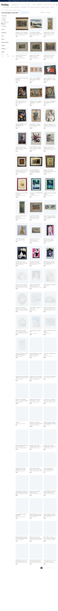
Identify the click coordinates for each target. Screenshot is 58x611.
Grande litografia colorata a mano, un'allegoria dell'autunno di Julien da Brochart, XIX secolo (22, 331)
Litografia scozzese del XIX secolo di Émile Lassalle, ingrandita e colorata (35, 285)
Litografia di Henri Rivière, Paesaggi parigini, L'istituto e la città (35, 446)
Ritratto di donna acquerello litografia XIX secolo (35, 492)
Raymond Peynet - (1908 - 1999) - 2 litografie (22, 79)
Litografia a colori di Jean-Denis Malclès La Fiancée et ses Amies (36, 377)
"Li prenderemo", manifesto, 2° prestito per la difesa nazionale (50, 400)
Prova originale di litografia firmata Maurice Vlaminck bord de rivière (36, 33)
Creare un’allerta (24, 12)
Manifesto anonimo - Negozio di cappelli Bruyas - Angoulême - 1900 (36, 102)
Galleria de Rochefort (19, 402)
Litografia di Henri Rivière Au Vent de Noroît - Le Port (49, 56)
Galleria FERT (18, 103)
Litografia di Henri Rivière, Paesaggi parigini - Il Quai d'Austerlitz (21, 469)
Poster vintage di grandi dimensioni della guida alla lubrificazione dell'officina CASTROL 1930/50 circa (49, 469)
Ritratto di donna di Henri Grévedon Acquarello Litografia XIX (36, 538)
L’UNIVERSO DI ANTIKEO (44, 7)
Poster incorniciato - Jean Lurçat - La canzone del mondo (50, 561)
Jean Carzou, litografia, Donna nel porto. (50, 354)
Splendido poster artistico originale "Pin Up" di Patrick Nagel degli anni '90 (35, 262)
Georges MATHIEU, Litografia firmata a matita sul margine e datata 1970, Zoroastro (35, 148)
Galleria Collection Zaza (48, 172)
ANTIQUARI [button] (52, 7)
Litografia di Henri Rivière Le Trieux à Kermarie (21, 56)
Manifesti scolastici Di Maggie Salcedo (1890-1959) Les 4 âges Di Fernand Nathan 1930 (50, 423)
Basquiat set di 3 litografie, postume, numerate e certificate (22, 400)
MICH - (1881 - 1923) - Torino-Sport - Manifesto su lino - (21, 102)
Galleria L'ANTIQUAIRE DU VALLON (22, 310)
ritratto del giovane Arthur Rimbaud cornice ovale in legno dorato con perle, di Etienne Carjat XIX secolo (36, 469)
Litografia (17, 422)
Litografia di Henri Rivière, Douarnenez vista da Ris (35, 217)
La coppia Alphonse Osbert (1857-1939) (21, 515)
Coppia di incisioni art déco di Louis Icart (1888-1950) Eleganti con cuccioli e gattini (50, 217)
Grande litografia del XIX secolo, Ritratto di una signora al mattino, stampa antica (22, 446)
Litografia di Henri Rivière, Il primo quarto (21, 217)
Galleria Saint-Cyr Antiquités (20, 516)
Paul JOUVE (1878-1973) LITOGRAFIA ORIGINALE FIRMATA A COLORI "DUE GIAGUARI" (35, 171)
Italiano (40, 4)
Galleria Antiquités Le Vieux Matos (21, 562)
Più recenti (48, 12)
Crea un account (50, 4)
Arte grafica (3, 15)
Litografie (4, 23)
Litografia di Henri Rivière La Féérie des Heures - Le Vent (49, 33)
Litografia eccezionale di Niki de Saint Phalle (22, 194)
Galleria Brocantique (47, 218)
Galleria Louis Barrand (33, 310)
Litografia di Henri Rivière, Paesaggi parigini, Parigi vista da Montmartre (50, 446)
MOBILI (12, 7)
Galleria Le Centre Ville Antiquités (49, 402)
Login (45, 4)
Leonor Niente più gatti (20, 238)
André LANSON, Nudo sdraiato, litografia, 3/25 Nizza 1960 (50, 492)
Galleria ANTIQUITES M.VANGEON (22, 493)
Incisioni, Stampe (6, 22)
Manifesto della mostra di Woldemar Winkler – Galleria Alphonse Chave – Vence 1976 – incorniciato (22, 148)
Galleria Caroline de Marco (48, 356)
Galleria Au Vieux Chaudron (34, 195)
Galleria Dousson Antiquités (20, 423)
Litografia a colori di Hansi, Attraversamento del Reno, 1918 (36, 423)
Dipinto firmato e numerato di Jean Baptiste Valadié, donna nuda (21, 561)
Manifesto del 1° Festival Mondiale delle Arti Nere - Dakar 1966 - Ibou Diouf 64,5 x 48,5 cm (50, 171)
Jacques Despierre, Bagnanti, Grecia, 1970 (35, 308)
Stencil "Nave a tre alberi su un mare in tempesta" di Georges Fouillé (50, 538)
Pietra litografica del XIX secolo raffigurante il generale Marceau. (22, 492)
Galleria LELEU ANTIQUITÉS (34, 172)
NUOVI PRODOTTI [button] (6, 7)
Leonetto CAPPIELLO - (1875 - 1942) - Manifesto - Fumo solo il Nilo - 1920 (50, 79)
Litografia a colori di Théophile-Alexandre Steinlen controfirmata (22, 33)
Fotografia (4, 26)
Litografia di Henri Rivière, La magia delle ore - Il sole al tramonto (35, 400)
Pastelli (4, 25)
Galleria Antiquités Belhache (20, 240)
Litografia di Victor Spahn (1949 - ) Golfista (50, 194)
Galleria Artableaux (33, 149)
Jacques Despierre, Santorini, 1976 (35, 331)
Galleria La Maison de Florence (49, 377)
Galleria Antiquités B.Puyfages (21, 195)
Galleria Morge (46, 286)
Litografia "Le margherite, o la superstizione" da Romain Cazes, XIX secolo (50, 125)
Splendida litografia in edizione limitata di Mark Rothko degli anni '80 (35, 515)
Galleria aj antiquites (33, 126)
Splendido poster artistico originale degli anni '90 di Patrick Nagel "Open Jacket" (22, 262)
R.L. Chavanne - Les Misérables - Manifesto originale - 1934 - (50, 102)
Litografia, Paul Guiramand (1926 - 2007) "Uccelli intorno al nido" (22, 377)
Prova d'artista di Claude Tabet (50, 376)
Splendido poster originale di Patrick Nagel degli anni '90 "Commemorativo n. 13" (49, 262)
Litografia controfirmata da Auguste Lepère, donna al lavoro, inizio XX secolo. (50, 148)
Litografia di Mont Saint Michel (50, 284)
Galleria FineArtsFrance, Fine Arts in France (23, 287)
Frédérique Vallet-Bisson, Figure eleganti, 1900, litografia (36, 354)
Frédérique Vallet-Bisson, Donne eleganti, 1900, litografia (22, 354)
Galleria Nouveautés (19, 356)
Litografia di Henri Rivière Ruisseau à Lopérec (34, 56)
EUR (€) (34, 4)
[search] (20, 5)
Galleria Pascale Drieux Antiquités (49, 539)
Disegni (4, 19)
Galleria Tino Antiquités (20, 149)
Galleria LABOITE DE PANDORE (49, 562)
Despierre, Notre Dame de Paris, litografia (50, 331)
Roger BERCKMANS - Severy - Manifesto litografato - (21, 125)
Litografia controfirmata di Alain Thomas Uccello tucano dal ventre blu (22, 171)
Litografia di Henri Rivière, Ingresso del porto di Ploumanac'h (35, 239)
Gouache (4, 20)
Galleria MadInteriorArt (48, 241)
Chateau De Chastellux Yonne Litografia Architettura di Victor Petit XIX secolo (50, 308)
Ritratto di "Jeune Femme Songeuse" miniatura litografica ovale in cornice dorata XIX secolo (22, 308)
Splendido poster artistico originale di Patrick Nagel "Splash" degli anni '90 (49, 239)
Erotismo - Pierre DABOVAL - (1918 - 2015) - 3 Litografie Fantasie (35, 79)
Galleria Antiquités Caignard (48, 149)
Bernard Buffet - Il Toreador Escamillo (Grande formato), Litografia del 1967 (35, 125)
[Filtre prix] (13, 56)
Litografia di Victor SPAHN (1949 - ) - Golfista (36, 194)
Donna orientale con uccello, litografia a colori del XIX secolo (22, 285)
